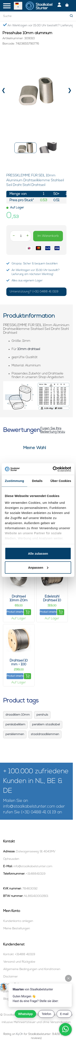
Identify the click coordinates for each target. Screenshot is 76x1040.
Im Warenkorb (48, 236)
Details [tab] (37, 481)
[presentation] (3, 92)
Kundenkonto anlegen (18, 921)
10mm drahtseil (29, 349)
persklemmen (14, 734)
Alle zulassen (38, 553)
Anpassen (38, 567)
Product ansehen (15, 612)
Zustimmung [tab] (14, 481)
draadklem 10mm (17, 714)
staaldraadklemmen (45, 734)
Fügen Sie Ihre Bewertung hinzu (52, 430)
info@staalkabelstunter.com (29, 807)
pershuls (42, 714)
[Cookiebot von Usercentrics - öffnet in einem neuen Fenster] (53, 469)
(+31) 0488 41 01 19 (38, 812)
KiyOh (19, 1034)
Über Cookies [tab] (60, 481)
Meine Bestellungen (16, 928)
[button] (25, 147)
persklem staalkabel (46, 724)
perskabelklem (15, 724)
